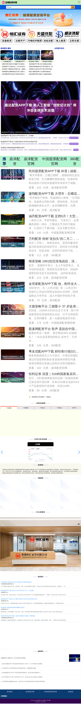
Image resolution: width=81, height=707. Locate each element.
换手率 (74, 408)
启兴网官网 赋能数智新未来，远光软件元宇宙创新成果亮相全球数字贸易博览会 (23, 681)
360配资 (70, 691)
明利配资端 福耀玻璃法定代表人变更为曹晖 (14, 71)
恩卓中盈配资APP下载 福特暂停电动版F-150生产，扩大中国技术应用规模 (22, 663)
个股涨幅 (8, 408)
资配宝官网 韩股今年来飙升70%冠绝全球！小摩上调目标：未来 (20, 64)
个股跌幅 (25, 408)
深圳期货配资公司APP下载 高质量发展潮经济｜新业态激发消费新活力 (21, 672)
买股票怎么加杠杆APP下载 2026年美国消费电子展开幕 (45, 69)
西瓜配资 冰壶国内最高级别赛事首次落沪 (13, 147)
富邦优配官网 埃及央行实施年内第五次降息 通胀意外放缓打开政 (20, 74)
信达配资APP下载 (74, 143)
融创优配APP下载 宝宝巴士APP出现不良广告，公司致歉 (17, 135)
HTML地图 (47, 700)
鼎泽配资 (10, 691)
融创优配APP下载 (74, 137)
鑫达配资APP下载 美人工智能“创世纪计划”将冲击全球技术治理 (20, 132)
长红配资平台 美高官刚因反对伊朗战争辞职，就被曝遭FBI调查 (19, 668)
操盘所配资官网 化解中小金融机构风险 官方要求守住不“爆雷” (46, 74)
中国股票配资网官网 (50, 691)
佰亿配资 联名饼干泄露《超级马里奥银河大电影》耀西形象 (18, 616)
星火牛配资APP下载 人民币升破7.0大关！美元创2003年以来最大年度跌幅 (22, 677)
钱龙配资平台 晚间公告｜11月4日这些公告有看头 (16, 66)
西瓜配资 (76, 149)
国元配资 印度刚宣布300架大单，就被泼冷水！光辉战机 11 (19, 69)
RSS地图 (43, 700)
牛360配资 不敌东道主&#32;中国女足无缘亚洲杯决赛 (16, 582)
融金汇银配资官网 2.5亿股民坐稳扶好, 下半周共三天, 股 (45, 71)
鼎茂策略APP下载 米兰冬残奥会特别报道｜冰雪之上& (44, 64)
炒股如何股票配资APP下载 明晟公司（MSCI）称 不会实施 (46, 66)
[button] (2, 452)
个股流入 (42, 408)
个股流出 (59, 408)
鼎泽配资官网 (30, 691)
